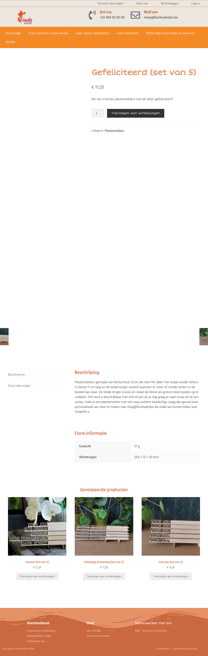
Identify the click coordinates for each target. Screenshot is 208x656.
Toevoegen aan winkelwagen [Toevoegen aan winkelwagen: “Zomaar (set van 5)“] (37, 576)
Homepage (13, 33)
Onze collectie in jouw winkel (48, 33)
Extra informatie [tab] (19, 385)
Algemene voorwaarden (185, 649)
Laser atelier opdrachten (92, 33)
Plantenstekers (114, 131)
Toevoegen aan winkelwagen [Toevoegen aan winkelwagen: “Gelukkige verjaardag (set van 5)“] (104, 576)
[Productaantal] (97, 113)
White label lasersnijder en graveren (170, 33)
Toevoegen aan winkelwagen (135, 113)
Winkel (10, 41)
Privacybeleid (163, 649)
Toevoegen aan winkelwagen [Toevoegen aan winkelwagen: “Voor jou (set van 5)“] (170, 576)
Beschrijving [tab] (16, 374)
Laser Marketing (127, 33)
